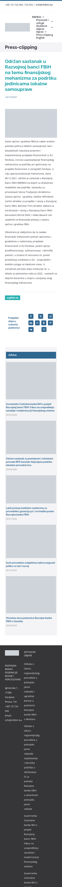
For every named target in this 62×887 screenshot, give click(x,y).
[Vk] (31, 329)
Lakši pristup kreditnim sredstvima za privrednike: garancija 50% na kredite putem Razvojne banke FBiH (30, 511)
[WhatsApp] (37, 323)
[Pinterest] (50, 323)
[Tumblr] (44, 323)
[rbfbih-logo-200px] (17, 24)
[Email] (44, 329)
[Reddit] (50, 316)
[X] (40, 316)
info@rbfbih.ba (44, 4)
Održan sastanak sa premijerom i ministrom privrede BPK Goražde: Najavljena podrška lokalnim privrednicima (29, 462)
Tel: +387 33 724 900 (11, 706)
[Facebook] (31, 316)
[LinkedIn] (31, 323)
